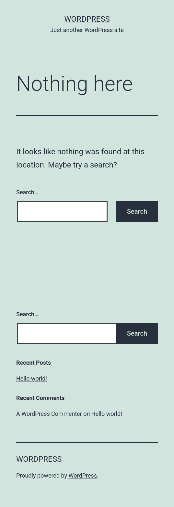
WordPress (87, 19)
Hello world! (31, 378)
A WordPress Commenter (49, 413)
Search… (27, 192)
